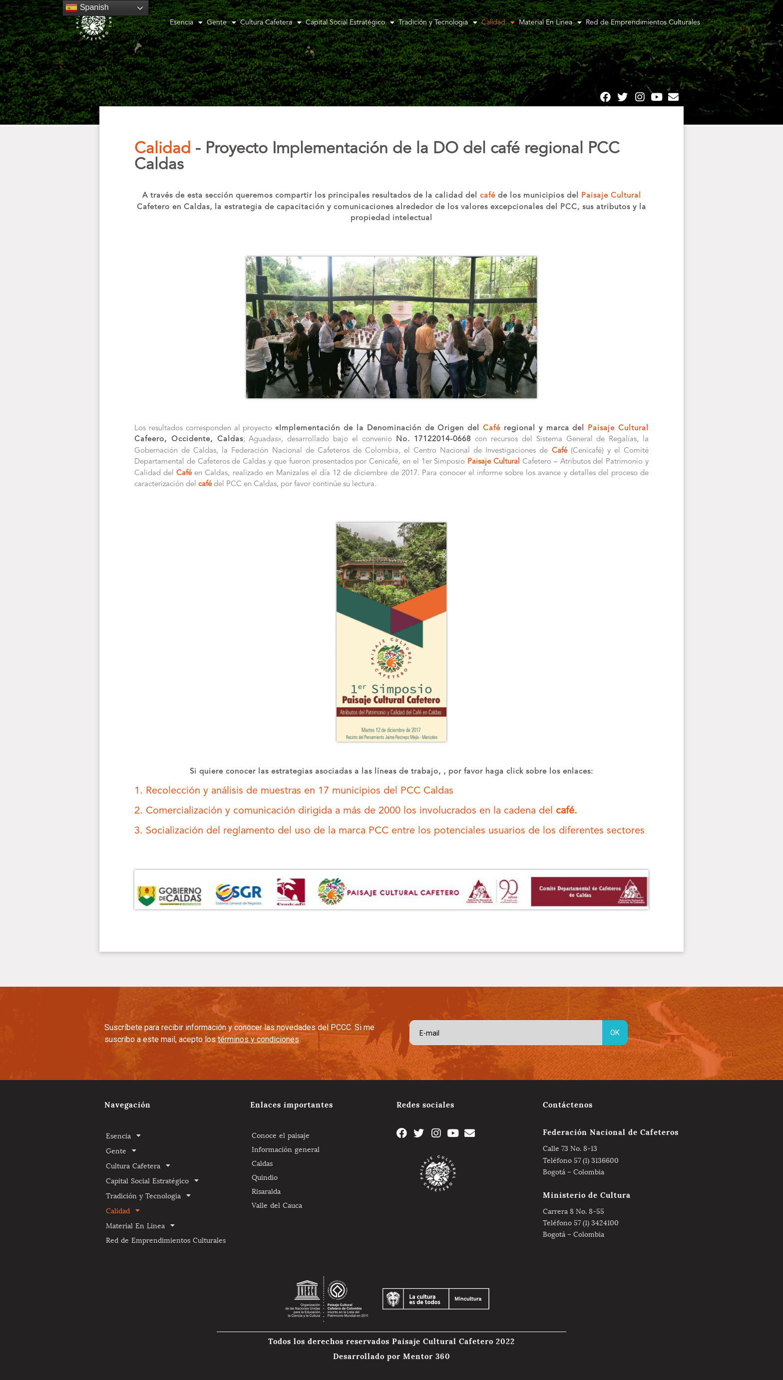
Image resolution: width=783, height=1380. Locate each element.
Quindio (265, 1176)
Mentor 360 (426, 1356)
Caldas (262, 1162)
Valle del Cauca (277, 1204)
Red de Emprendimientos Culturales (643, 22)
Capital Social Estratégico (350, 22)
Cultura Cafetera (271, 22)
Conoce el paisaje (281, 1134)
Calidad (498, 22)
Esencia (186, 22)
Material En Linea (550, 22)
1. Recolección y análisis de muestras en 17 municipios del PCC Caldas (293, 791)
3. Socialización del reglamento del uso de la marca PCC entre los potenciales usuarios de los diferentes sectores (389, 831)
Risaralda (266, 1190)
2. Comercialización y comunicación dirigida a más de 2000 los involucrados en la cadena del (355, 811)
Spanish (86, 8)
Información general (286, 1148)
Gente (221, 22)
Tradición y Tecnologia (437, 22)
